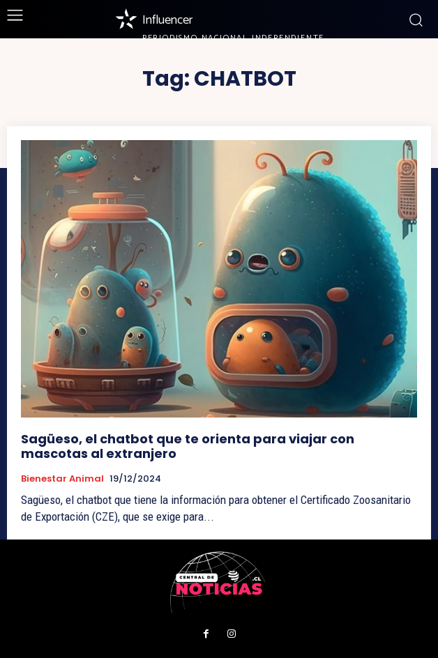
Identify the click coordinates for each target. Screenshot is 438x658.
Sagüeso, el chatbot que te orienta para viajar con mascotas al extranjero (187, 446)
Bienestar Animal (62, 478)
